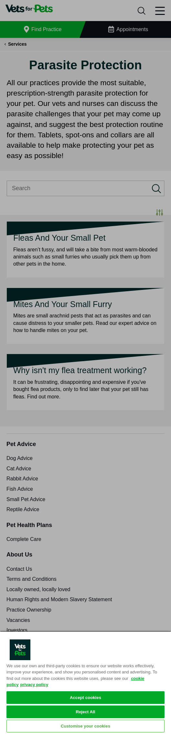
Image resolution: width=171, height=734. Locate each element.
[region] (85, 682)
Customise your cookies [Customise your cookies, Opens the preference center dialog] (85, 726)
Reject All (85, 711)
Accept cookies (85, 697)
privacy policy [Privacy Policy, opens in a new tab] (34, 684)
